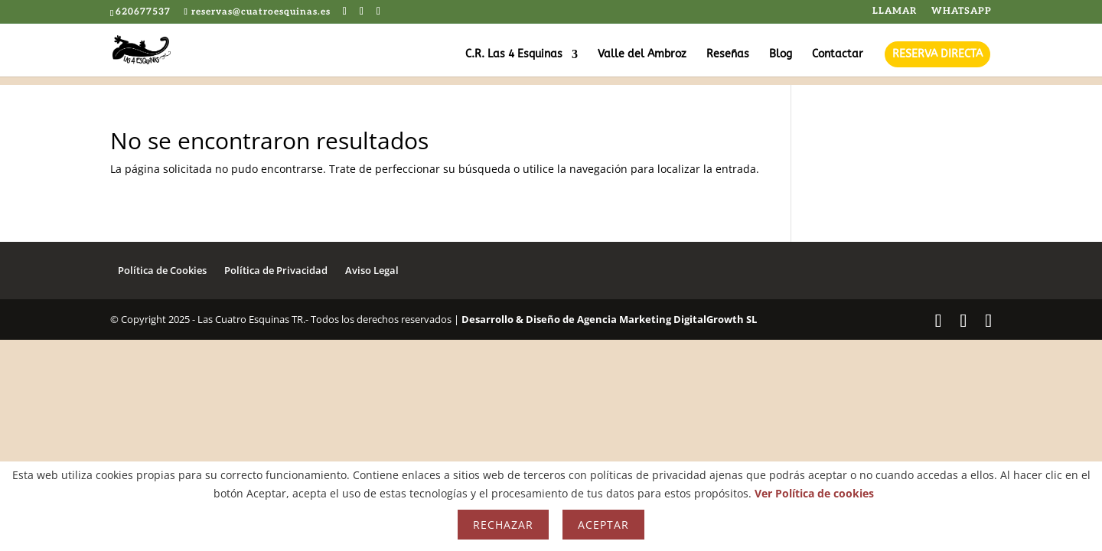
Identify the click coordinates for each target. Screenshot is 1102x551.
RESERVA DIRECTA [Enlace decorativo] (937, 53)
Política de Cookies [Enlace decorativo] (162, 270)
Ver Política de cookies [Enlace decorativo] (814, 493)
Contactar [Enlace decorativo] (837, 54)
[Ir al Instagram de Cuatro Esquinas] (379, 11)
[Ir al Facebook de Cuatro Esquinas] (345, 11)
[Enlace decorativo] (154, 49)
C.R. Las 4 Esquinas (513, 54)
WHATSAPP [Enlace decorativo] (961, 12)
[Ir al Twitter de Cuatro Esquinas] (362, 11)
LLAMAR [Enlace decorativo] (894, 12)
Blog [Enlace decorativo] (780, 54)
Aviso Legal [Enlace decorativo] (372, 270)
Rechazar (503, 524)
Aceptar (603, 524)
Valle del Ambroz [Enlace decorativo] (642, 54)
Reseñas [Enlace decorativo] (727, 54)
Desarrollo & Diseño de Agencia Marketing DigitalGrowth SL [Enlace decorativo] (609, 319)
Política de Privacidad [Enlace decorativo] (276, 270)
